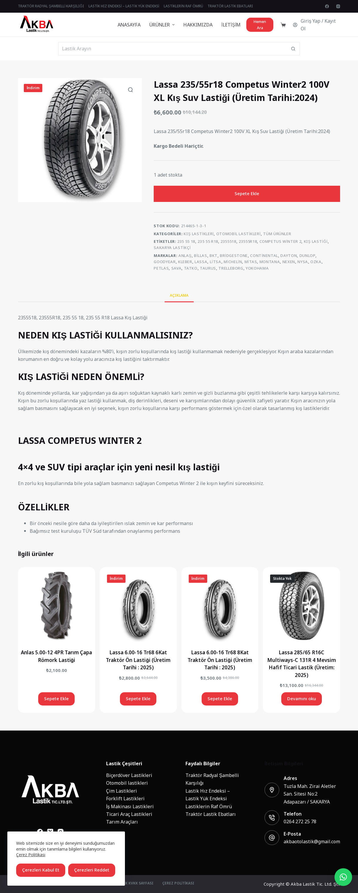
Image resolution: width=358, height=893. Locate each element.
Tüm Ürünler (277, 234)
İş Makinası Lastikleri (130, 806)
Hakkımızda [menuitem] (198, 24)
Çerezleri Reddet (91, 870)
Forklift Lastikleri (125, 798)
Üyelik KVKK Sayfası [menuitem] (134, 883)
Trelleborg (230, 268)
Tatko (191, 268)
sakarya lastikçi (172, 248)
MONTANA (270, 262)
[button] (343, 877)
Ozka (316, 262)
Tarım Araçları (122, 822)
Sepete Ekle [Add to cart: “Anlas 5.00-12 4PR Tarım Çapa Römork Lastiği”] (56, 698)
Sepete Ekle (247, 193)
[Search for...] (172, 48)
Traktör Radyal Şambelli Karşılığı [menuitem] (51, 6)
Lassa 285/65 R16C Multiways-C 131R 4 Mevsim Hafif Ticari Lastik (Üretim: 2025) (301, 663)
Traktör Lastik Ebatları (210, 814)
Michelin (233, 262)
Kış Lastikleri (199, 234)
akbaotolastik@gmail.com (312, 841)
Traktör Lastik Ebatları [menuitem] (230, 6)
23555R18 (248, 241)
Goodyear (164, 262)
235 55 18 (186, 241)
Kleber (185, 262)
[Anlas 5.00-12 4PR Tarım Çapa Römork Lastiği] (56, 606)
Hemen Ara (260, 25)
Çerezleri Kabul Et (40, 870)
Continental (264, 256)
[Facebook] (327, 6)
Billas (200, 256)
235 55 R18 (208, 241)
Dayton (288, 256)
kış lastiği (316, 241)
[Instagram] (338, 6)
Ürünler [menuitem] (162, 24)
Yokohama (257, 268)
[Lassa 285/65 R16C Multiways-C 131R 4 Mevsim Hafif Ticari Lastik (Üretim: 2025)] (301, 606)
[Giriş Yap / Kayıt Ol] (316, 25)
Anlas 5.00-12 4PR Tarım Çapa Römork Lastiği (56, 656)
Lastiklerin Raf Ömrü (208, 806)
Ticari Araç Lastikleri (129, 814)
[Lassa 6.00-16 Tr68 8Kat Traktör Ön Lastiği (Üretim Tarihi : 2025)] (220, 606)
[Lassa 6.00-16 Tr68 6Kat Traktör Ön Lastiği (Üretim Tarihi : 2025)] (138, 606)
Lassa (201, 262)
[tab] (179, 295)
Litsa (215, 262)
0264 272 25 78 (300, 821)
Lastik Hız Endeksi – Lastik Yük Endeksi (207, 794)
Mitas (251, 262)
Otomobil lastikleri (238, 234)
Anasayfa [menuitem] (129, 24)
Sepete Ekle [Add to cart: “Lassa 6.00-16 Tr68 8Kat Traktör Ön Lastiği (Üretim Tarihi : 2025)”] (220, 698)
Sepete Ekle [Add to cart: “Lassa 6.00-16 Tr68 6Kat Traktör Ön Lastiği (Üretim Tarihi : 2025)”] (138, 698)
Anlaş (185, 256)
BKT (214, 256)
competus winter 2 (281, 241)
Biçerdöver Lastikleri (129, 775)
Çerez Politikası (30, 854)
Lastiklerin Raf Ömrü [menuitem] (183, 6)
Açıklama (179, 295)
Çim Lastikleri (121, 791)
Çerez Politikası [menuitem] (178, 883)
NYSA (302, 262)
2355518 (228, 241)
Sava (176, 268)
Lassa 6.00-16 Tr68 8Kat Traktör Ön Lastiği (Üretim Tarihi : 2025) (220, 660)
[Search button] (293, 48)
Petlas (161, 268)
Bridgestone (234, 256)
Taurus (208, 268)
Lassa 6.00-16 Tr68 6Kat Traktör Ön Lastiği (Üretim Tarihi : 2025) (138, 660)
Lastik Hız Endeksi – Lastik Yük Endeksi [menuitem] (123, 6)
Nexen (288, 262)
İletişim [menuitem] (230, 24)
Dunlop (308, 256)
